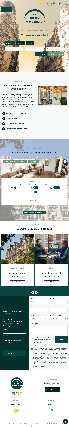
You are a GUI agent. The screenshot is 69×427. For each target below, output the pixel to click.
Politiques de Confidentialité (52, 365)
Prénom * (53, 298)
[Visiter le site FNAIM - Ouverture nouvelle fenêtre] (16, 410)
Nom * (33, 298)
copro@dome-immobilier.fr (12, 338)
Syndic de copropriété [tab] (15, 123)
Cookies (62, 423)
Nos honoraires (12, 423)
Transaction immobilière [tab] (16, 128)
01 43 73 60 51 (7, 319)
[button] (36, 208)
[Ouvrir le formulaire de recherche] (41, 54)
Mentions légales (35, 423)
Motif (32, 315)
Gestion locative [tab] (13, 118)
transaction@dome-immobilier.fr (13, 321)
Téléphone (34, 307)
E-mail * (52, 307)
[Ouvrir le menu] (6, 9)
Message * (34, 324)
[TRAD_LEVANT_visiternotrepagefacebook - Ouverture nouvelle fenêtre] (52, 409)
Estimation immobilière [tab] (16, 113)
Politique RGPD (53, 423)
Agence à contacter (56, 315)
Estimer (29, 43)
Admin (44, 423)
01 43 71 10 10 (7, 336)
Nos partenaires (23, 423)
